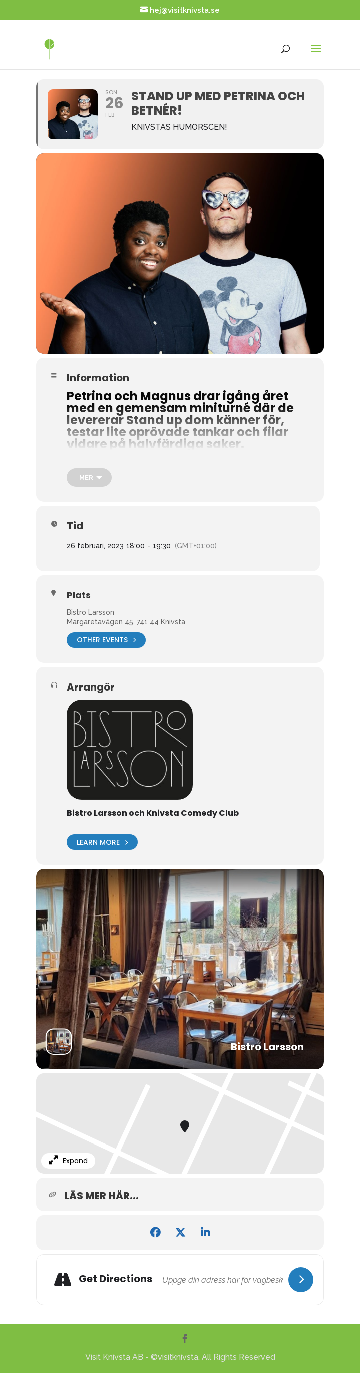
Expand (68, 1161)
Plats (79, 595)
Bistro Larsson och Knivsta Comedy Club (153, 813)
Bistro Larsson (90, 612)
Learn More (102, 842)
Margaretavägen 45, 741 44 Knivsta (126, 622)
